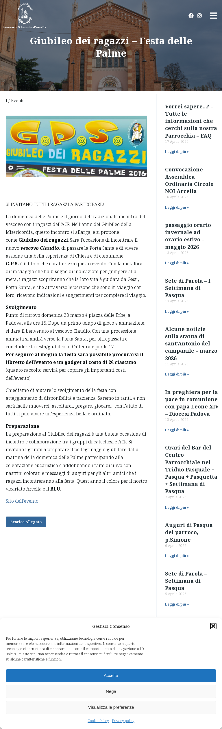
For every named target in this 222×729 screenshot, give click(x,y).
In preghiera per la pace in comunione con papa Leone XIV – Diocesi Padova (192, 402)
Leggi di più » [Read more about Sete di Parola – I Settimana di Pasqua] (177, 311)
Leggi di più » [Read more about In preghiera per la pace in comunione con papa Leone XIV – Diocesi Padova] (177, 430)
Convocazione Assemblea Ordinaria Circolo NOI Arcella (189, 180)
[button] (213, 626)
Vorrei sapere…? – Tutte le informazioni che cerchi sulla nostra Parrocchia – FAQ (191, 121)
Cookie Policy (98, 720)
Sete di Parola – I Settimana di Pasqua (187, 288)
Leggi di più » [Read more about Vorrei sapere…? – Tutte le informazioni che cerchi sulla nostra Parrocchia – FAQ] (177, 151)
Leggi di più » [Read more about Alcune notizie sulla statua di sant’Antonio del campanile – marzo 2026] (177, 374)
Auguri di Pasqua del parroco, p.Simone (189, 532)
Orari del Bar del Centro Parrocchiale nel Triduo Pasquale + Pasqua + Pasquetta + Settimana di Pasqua (191, 469)
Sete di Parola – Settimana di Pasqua (186, 580)
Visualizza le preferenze (111, 707)
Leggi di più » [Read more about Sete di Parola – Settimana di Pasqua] (177, 604)
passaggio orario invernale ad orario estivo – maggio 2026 (188, 235)
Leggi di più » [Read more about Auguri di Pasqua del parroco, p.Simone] (177, 555)
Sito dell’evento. (22, 501)
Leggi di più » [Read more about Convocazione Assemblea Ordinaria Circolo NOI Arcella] (177, 207)
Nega (111, 691)
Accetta (111, 675)
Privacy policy (123, 720)
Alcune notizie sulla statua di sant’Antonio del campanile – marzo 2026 (191, 343)
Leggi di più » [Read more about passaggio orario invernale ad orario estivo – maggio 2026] (177, 262)
